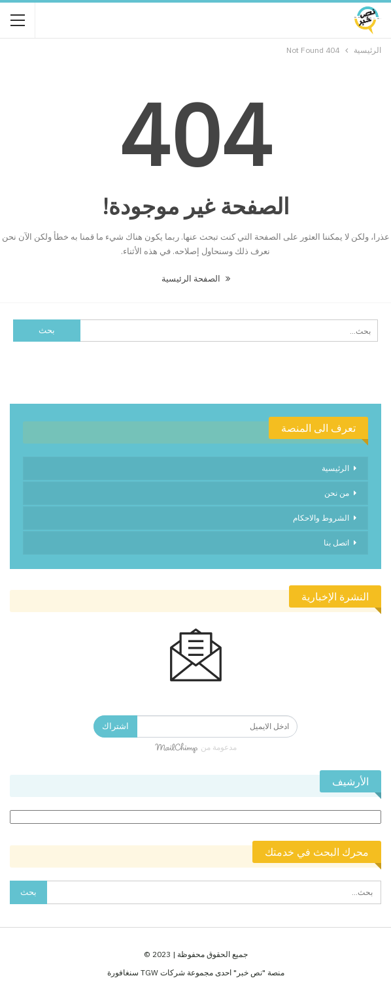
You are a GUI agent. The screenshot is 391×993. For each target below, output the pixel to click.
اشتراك (115, 726)
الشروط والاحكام (321, 518)
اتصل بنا (336, 542)
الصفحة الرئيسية (196, 278)
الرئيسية (335, 468)
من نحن (336, 493)
